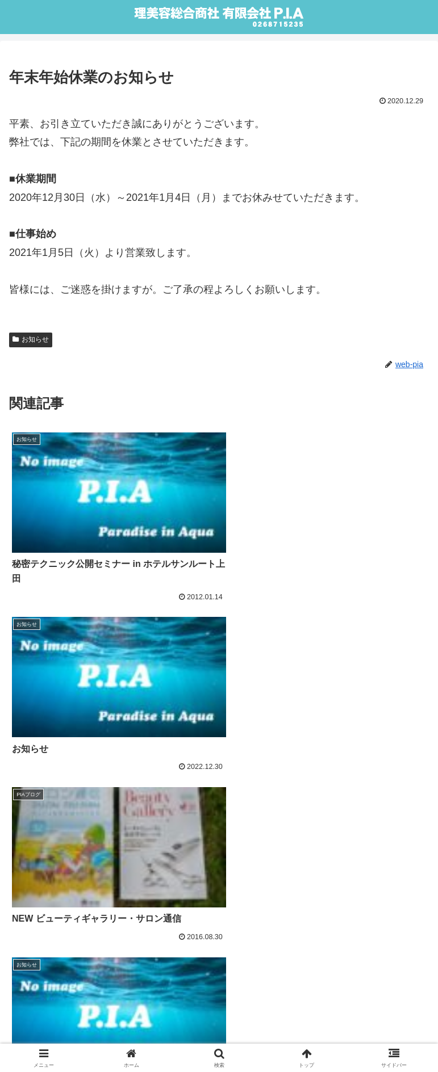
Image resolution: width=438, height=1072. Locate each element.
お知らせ (30, 339)
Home (75, 1018)
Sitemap (326, 1035)
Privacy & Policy (361, 1018)
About (219, 1018)
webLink (111, 1035)
